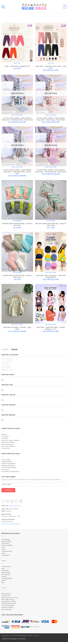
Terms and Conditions (8, 446)
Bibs (3, 582)
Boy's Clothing (50, 272)
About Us (4, 434)
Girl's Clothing (17, 115)
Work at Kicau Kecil (7, 444)
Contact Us (5, 438)
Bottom (17, 63)
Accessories (17, 220)
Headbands (5, 570)
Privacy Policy (6, 448)
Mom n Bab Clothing (8, 599)
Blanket (4, 580)
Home (5, 349)
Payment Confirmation (8, 463)
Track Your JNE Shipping (9, 467)
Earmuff (4, 576)
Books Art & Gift (7, 369)
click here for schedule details (11, 524)
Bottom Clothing (6, 541)
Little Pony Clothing (7, 607)
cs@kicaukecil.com (14, 506)
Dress (3, 547)
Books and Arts (6, 593)
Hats (3, 568)
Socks (3, 549)
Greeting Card (6, 595)
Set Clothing (5, 543)
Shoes (4, 553)
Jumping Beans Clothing (9, 601)
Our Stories (5, 436)
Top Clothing (5, 539)
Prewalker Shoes (7, 551)
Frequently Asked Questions (10, 471)
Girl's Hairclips (6, 574)
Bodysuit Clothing (7, 545)
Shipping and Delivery (8, 465)
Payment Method (7, 461)
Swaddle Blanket (7, 578)
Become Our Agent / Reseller (10, 440)
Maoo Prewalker (7, 609)
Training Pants (6, 566)
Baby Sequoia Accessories (10, 597)
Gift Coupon (5, 469)
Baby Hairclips (6, 572)
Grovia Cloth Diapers (8, 605)
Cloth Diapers (6, 555)
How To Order (6, 459)
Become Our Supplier (8, 442)
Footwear (5, 363)
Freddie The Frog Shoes (9, 603)
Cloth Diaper (6, 365)
